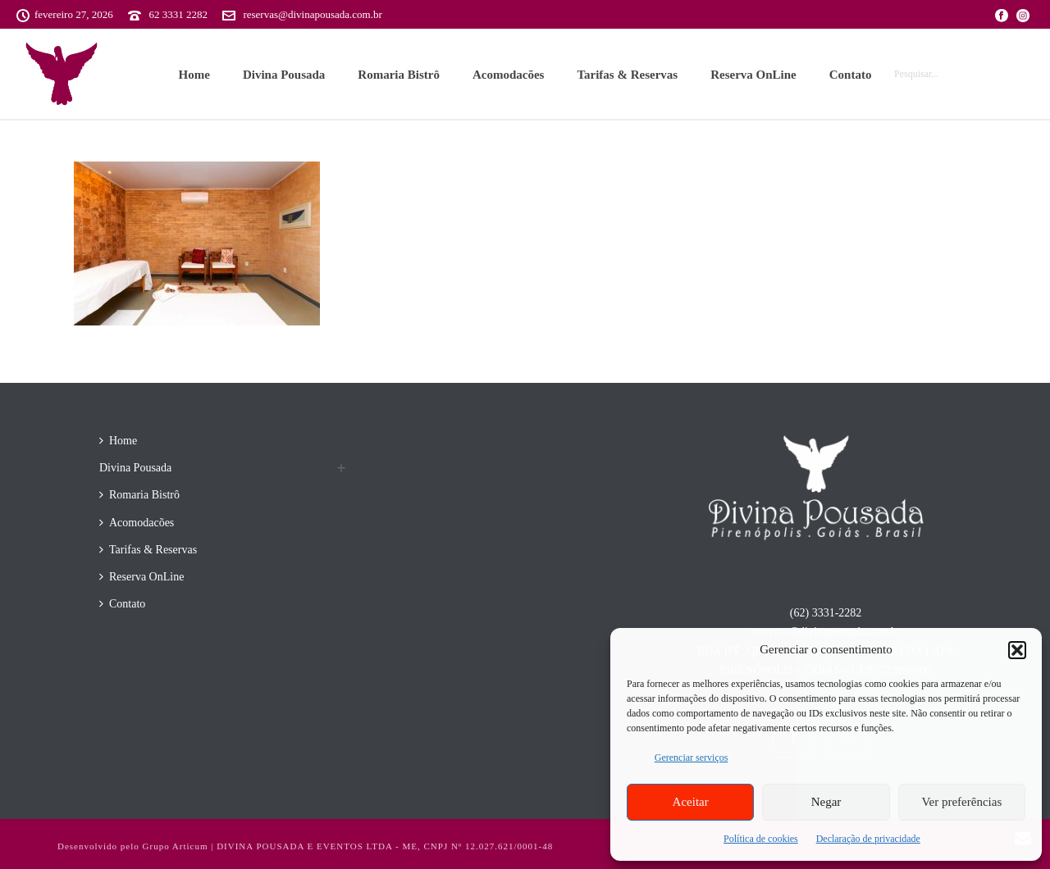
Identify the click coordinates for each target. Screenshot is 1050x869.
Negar (826, 801)
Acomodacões (508, 74)
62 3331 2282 (178, 14)
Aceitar (691, 801)
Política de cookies (761, 838)
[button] (1017, 650)
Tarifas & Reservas (627, 74)
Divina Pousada (284, 74)
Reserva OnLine (753, 74)
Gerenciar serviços (691, 757)
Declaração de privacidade (868, 838)
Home (194, 74)
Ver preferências (961, 801)
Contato (850, 74)
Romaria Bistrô (399, 74)
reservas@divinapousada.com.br (312, 14)
